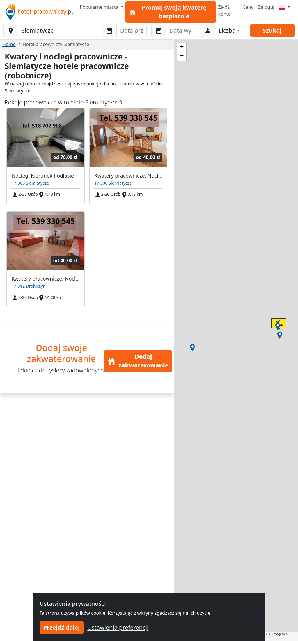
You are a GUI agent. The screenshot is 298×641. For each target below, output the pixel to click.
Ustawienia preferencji (117, 627)
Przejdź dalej (61, 627)
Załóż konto (224, 10)
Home (9, 44)
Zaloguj (266, 7)
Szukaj (272, 30)
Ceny (247, 7)
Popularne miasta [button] (100, 7)
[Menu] (284, 7)
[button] (279, 335)
